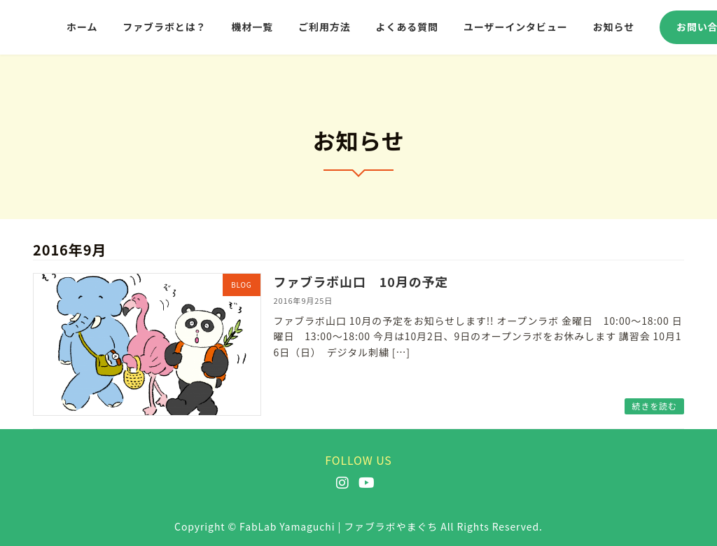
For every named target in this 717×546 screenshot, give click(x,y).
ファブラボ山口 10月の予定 (361, 281)
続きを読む (654, 406)
